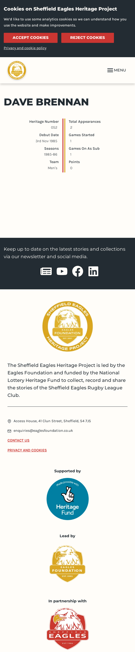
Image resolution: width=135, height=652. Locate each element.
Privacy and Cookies (27, 450)
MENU (116, 70)
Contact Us (18, 440)
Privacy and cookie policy (25, 48)
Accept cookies (30, 37)
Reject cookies (87, 37)
